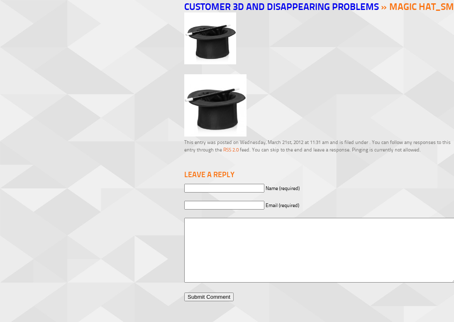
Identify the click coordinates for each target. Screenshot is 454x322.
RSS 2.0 (231, 149)
